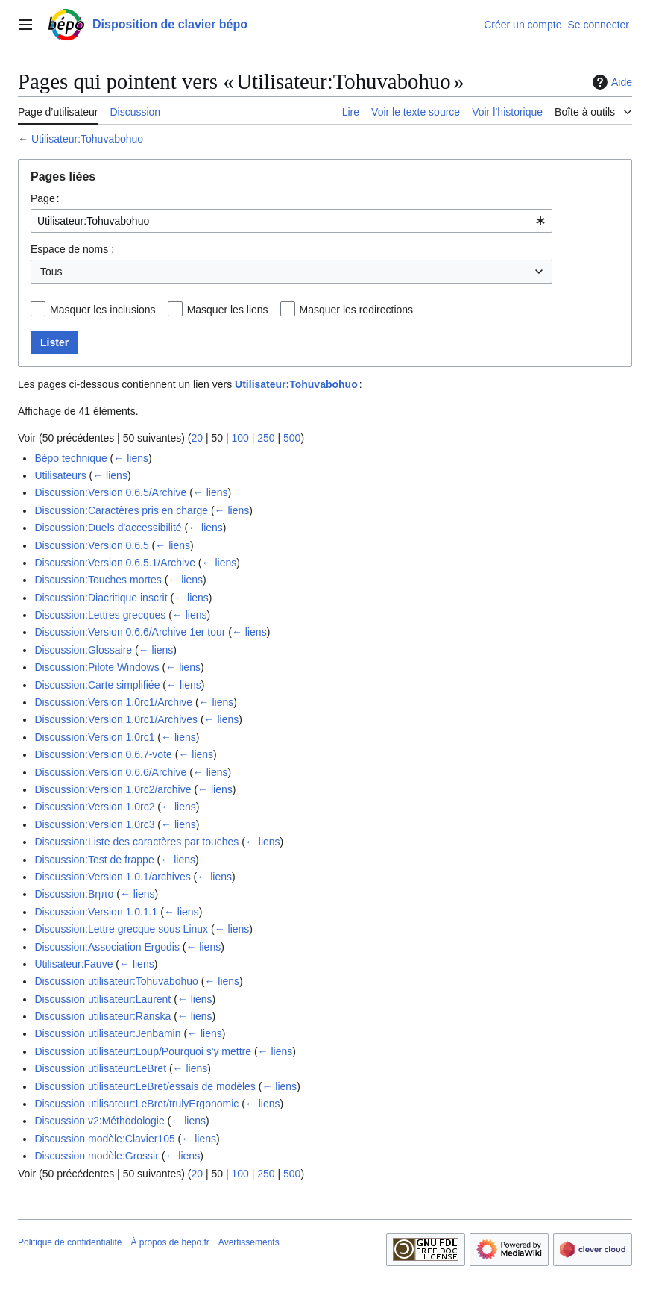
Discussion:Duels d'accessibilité (107, 527)
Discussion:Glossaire (83, 650)
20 (197, 438)
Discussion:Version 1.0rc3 (94, 824)
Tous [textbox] (51, 272)
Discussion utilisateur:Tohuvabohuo (116, 981)
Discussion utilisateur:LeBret (100, 1068)
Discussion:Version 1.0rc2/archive (112, 789)
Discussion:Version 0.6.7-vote (102, 754)
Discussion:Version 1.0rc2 (94, 807)
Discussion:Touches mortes (97, 580)
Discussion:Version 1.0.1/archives (112, 877)
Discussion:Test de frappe (94, 860)
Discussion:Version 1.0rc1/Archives (116, 719)
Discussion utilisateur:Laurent (102, 999)
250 (265, 438)
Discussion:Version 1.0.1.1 (95, 912)
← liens (130, 458)
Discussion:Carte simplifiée (97, 685)
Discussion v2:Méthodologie (99, 1121)
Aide (610, 82)
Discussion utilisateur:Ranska (102, 1016)
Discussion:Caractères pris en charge (121, 510)
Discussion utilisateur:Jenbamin (107, 1033)
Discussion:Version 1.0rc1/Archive (113, 702)
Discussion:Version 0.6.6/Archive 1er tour (129, 632)
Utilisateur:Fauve (73, 964)
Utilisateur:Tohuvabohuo (87, 139)
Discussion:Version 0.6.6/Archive (110, 772)
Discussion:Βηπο (73, 894)
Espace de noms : (72, 249)
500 (291, 438)
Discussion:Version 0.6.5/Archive (110, 492)
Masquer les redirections (357, 310)
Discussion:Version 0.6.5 (91, 545)
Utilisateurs (60, 475)
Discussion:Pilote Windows (96, 667)
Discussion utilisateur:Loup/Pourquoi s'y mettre (142, 1051)
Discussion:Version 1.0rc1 (94, 737)
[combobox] (291, 221)
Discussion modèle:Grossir (96, 1156)
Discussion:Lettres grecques (99, 615)
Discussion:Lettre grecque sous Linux (121, 929)
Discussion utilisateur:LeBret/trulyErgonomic (136, 1103)
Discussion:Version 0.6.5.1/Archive (114, 563)
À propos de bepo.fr (169, 1242)
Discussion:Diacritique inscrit (100, 598)
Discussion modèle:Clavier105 (104, 1139)
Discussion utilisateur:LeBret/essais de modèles (144, 1086)
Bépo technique (70, 458)
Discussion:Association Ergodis (107, 947)
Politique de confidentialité (70, 1242)
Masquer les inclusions (103, 310)
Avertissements (249, 1242)
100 (239, 438)
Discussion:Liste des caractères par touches (136, 842)
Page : (45, 198)
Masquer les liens (227, 310)
